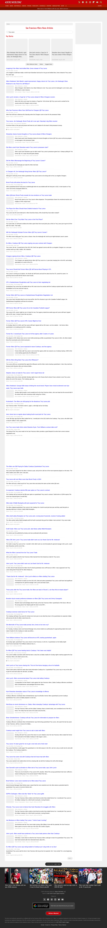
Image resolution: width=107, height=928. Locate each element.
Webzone (13, 2)
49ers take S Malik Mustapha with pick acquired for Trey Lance (25, 503)
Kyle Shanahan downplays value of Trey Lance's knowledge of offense (27, 691)
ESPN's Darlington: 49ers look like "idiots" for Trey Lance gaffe (25, 794)
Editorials (17, 5)
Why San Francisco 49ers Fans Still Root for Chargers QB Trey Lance (27, 110)
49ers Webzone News (32, 64)
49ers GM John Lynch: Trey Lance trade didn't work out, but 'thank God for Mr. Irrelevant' (33, 539)
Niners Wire (17, 429)
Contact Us (47, 925)
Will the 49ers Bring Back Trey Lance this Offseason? (22, 360)
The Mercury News (19, 403)
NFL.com (16, 245)
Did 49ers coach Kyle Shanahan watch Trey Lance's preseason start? (27, 147)
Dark (59, 864)
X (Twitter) (44, 899)
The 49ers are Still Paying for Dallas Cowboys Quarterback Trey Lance (27, 466)
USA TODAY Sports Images (62, 922)
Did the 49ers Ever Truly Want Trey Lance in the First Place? (24, 219)
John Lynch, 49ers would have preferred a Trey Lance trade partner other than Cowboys (33, 833)
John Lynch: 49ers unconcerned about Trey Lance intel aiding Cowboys (27, 678)
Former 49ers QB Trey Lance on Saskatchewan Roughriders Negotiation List (29, 295)
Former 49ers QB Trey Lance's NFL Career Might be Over (23, 321)
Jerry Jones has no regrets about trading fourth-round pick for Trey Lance (28, 414)
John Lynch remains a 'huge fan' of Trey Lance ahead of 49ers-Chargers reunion (30, 97)
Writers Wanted (53, 913)
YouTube (62, 899)
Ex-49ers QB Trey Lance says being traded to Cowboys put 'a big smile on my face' (31, 847)
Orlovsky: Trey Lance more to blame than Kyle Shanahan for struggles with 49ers (30, 807)
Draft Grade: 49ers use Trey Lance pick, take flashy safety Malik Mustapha (28, 529)
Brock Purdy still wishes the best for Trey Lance (20, 182)
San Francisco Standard (20, 123)
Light (55, 864)
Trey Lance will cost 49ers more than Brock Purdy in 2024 (23, 479)
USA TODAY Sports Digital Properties (55, 893)
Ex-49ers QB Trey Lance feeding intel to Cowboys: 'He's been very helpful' (28, 650)
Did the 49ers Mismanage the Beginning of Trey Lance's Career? (25, 160)
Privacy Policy (54, 925)
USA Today (17, 849)
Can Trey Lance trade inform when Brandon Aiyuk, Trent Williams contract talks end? (32, 427)
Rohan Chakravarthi (20, 802)
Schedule (42, 5)
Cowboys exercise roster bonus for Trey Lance (20, 612)
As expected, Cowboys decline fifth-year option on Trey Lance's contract (28, 490)
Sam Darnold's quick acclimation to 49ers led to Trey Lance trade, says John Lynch (31, 767)
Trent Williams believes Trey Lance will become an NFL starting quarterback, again (31, 637)
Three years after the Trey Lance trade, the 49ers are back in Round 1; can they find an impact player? (37, 589)
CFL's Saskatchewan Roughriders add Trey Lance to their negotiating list (28, 282)
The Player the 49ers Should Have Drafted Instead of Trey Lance (25, 208)
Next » (70, 858)
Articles (25, 86)
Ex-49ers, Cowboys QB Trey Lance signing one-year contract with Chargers (29, 243)
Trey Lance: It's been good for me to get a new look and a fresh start (27, 744)
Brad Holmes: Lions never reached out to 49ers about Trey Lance (26, 781)
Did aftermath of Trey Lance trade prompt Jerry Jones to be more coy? (27, 624)
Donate (42, 925)
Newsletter (56, 5)
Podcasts (35, 5)
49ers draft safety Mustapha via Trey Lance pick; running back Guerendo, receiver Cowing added (35, 516)
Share (100, 5)
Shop (62, 5)
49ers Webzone (19, 86)
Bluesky (59, 899)
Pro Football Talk (18, 184)
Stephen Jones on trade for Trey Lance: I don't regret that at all (25, 373)
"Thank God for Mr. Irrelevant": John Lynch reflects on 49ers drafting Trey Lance (30, 576)
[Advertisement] (53, 16)
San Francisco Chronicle (20, 652)
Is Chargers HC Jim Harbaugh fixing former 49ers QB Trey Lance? (26, 171)
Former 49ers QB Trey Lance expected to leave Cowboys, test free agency (28, 346)
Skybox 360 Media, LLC (60, 891)
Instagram (55, 899)
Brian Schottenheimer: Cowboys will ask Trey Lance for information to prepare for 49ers (32, 717)
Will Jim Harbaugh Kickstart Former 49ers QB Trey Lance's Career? (26, 232)
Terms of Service (62, 925)
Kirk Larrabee (18, 92)
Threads (51, 899)
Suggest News (48, 64)
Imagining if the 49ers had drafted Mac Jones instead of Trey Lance (26, 68)
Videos (24, 5)
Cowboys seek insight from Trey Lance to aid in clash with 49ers (25, 730)
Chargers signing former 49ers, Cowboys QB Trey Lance (23, 256)
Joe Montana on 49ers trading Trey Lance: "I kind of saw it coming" (26, 820)
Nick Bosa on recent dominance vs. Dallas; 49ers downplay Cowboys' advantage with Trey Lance (35, 704)
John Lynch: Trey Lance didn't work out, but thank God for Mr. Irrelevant (27, 563)
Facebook (48, 899)
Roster (49, 5)
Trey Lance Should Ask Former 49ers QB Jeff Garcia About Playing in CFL (28, 269)
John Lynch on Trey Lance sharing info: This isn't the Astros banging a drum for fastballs (32, 665)
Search (100, 2)
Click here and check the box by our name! (62, 905)
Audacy (16, 531)
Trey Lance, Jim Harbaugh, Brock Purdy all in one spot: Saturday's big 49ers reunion (31, 121)
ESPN (15, 592)
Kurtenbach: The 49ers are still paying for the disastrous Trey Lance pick (28, 401)
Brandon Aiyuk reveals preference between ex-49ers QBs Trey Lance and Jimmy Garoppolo (34, 598)
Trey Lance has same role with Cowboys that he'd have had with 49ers (27, 756)
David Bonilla (18, 105)
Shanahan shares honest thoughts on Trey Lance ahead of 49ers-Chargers (29, 134)
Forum (29, 5)
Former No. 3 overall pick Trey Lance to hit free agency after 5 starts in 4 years (30, 334)
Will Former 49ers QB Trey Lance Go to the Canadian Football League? (28, 308)
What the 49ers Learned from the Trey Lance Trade (21, 552)
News (11, 5)
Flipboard (93, 2)
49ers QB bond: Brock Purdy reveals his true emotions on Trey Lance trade (29, 195)
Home (7, 5)
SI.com (16, 70)
